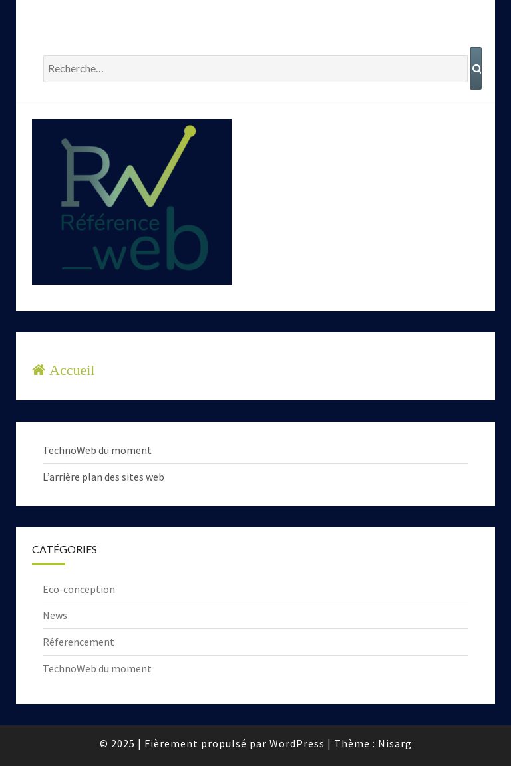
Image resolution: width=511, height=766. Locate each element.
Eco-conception (79, 589)
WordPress (297, 743)
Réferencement (78, 641)
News (55, 615)
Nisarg (395, 743)
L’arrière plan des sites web (103, 476)
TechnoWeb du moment (97, 450)
